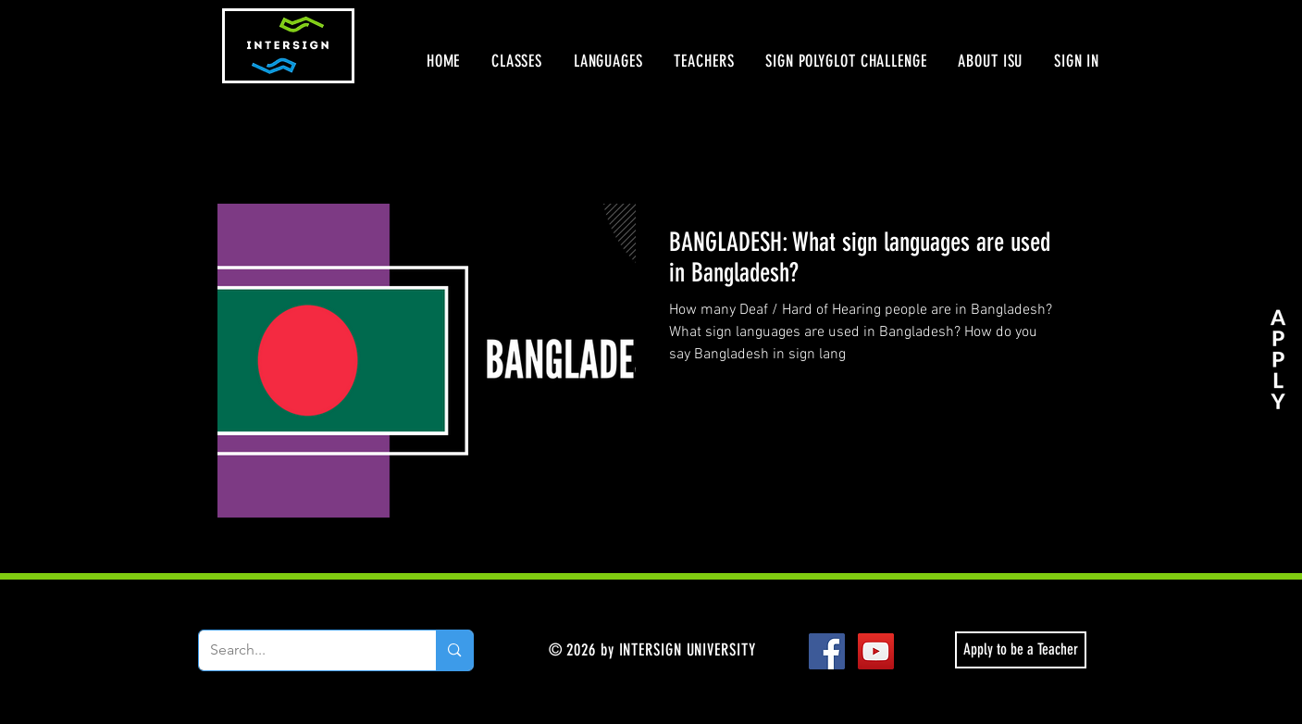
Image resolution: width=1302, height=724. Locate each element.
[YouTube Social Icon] (876, 651)
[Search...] (304, 650)
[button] (516, 61)
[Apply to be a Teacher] (1020, 649)
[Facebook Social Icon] (827, 651)
